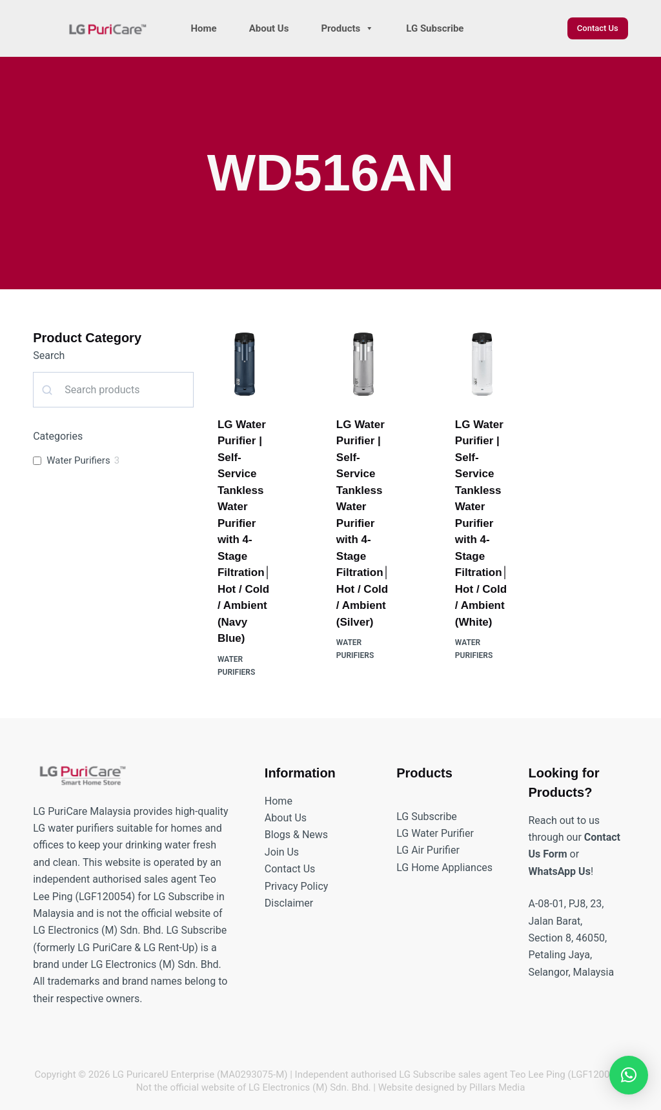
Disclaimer (289, 903)
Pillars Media (497, 1087)
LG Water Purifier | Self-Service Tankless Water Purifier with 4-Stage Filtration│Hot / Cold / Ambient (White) (482, 523)
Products (347, 28)
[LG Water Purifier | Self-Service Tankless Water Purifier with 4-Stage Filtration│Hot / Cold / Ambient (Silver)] (363, 364)
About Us (269, 28)
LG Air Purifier (428, 850)
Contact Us (597, 28)
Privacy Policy (297, 886)
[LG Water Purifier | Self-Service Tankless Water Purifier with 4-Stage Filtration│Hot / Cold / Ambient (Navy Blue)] (245, 364)
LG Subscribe (434, 28)
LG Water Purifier (435, 833)
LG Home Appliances (444, 867)
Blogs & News (296, 834)
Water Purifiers (78, 460)
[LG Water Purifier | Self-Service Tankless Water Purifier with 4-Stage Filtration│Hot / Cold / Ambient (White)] (482, 364)
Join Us (282, 852)
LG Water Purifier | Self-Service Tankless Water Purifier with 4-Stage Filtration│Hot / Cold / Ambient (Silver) (363, 523)
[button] (628, 1075)
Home (204, 28)
